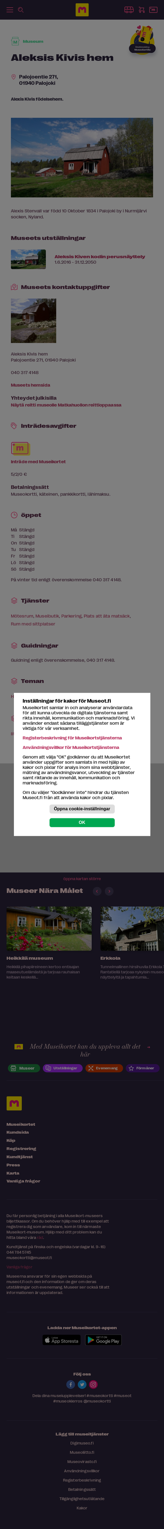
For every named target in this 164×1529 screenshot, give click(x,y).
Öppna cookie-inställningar (82, 809)
